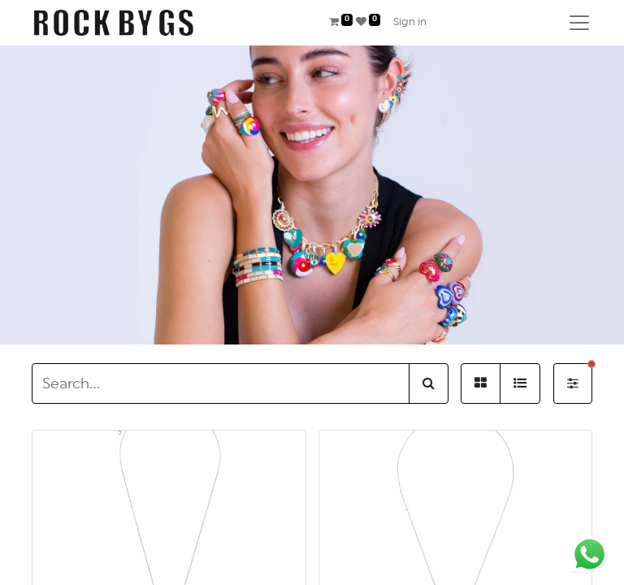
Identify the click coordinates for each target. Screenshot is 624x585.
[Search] (428, 383)
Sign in (410, 22)
